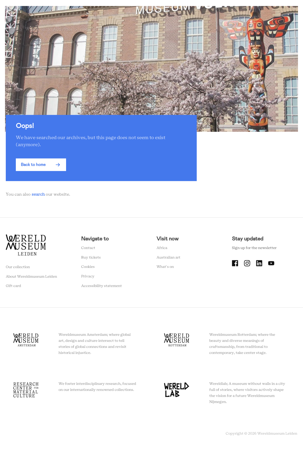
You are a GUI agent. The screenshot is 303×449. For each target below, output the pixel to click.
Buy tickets (91, 258)
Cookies (88, 268)
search (38, 196)
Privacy (87, 277)
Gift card (13, 287)
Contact (88, 249)
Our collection (18, 268)
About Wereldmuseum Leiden (31, 277)
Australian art (168, 258)
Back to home (33, 166)
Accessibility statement (101, 287)
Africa (162, 249)
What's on (165, 268)
